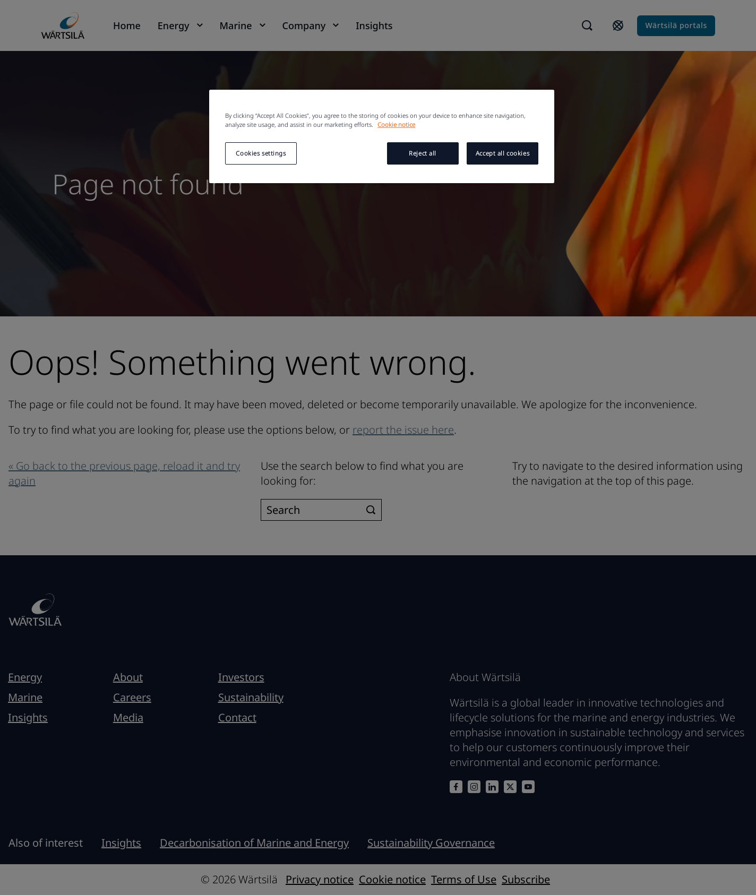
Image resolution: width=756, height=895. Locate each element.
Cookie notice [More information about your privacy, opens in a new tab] (396, 124)
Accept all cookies (502, 153)
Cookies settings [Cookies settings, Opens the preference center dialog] (261, 153)
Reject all (422, 153)
